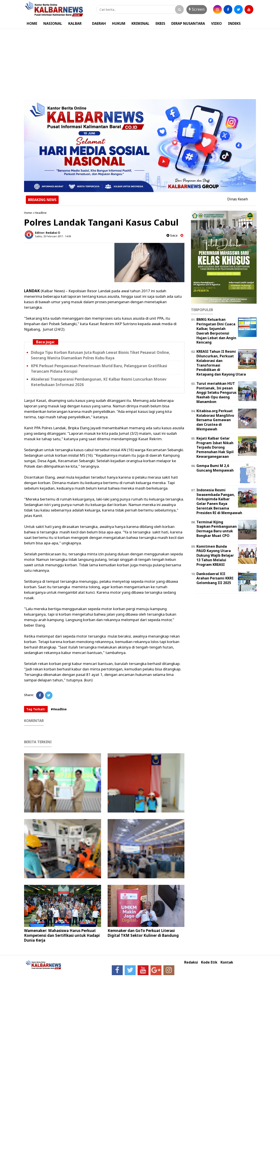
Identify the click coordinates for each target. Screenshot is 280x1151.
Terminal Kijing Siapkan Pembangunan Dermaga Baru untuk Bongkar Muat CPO (216, 529)
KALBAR (75, 23)
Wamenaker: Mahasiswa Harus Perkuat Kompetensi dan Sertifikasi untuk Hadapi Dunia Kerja (62, 935)
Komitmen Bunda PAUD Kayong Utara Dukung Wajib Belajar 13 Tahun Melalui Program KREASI (215, 555)
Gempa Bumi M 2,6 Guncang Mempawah (215, 468)
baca (171, 235)
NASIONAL (52, 23)
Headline (41, 213)
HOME (32, 23)
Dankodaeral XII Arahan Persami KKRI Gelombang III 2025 (214, 578)
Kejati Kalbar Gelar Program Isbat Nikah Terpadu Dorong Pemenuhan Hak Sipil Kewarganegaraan (215, 447)
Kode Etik (209, 962)
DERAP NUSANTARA (188, 23)
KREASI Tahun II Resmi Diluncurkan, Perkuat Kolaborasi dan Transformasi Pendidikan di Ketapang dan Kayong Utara (221, 363)
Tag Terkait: (36, 709)
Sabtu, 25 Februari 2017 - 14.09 (53, 236)
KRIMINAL (140, 23)
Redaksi (191, 962)
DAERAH (99, 23)
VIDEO (216, 23)
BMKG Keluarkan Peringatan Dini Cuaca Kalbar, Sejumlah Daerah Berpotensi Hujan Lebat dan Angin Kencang (216, 331)
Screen (197, 9)
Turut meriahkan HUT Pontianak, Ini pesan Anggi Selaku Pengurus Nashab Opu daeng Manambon (216, 392)
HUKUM (118, 23)
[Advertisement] (140, 62)
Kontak (226, 962)
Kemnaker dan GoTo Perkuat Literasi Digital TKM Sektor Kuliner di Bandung (143, 933)
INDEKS (234, 23)
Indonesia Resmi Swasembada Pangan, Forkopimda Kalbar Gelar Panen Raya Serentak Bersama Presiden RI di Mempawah (219, 501)
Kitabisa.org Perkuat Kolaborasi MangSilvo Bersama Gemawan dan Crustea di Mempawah (215, 419)
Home (28, 213)
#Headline (59, 709)
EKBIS (160, 23)
